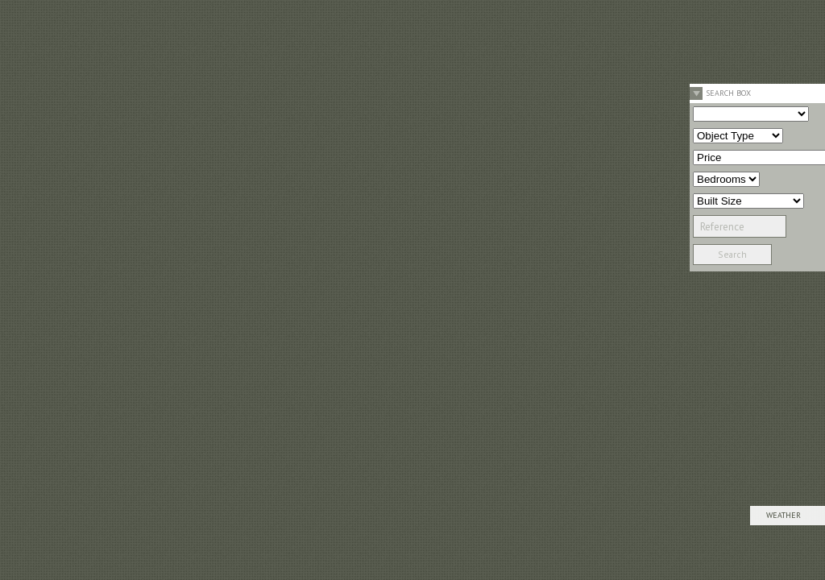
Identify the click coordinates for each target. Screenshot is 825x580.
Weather (783, 515)
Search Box (728, 93)
